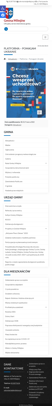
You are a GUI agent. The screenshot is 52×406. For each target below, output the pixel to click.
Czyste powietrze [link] (12, 289)
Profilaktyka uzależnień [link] (14, 307)
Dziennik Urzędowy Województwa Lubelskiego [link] (36, 394)
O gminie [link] (8, 186)
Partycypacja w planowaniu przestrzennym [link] (21, 242)
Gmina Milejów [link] (14, 20)
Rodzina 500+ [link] (10, 312)
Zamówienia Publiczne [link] (13, 181)
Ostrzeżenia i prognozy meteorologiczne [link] (20, 154)
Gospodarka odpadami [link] (14, 284)
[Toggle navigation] (45, 37)
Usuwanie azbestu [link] (12, 330)
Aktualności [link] (12, 59)
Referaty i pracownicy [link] (13, 210)
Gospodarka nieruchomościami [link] (17, 168)
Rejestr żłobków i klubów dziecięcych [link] (19, 298)
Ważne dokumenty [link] (12, 352)
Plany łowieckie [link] (11, 334)
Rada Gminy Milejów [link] (13, 163)
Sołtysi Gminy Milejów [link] (13, 215)
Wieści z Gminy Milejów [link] (14, 348)
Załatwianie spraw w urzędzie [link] (16, 280)
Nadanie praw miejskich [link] (14, 190)
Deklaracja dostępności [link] (14, 224)
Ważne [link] (7, 145)
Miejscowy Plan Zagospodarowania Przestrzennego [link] (36, 371)
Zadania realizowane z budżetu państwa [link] (20, 238)
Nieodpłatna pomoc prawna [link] (15, 343)
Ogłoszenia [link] (9, 150)
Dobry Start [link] (9, 316)
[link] (3, 8)
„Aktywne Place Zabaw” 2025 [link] (16, 233)
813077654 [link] (12, 1)
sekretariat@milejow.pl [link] (27, 1)
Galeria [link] (8, 159)
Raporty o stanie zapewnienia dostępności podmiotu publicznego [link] (25, 263)
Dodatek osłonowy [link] (12, 294)
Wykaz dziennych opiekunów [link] (16, 303)
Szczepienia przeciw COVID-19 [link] (17, 339)
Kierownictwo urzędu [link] (13, 206)
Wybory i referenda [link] (12, 172)
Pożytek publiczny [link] (12, 177)
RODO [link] (8, 219)
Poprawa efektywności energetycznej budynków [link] (23, 325)
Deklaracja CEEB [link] (11, 321)
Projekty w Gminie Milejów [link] (15, 229)
